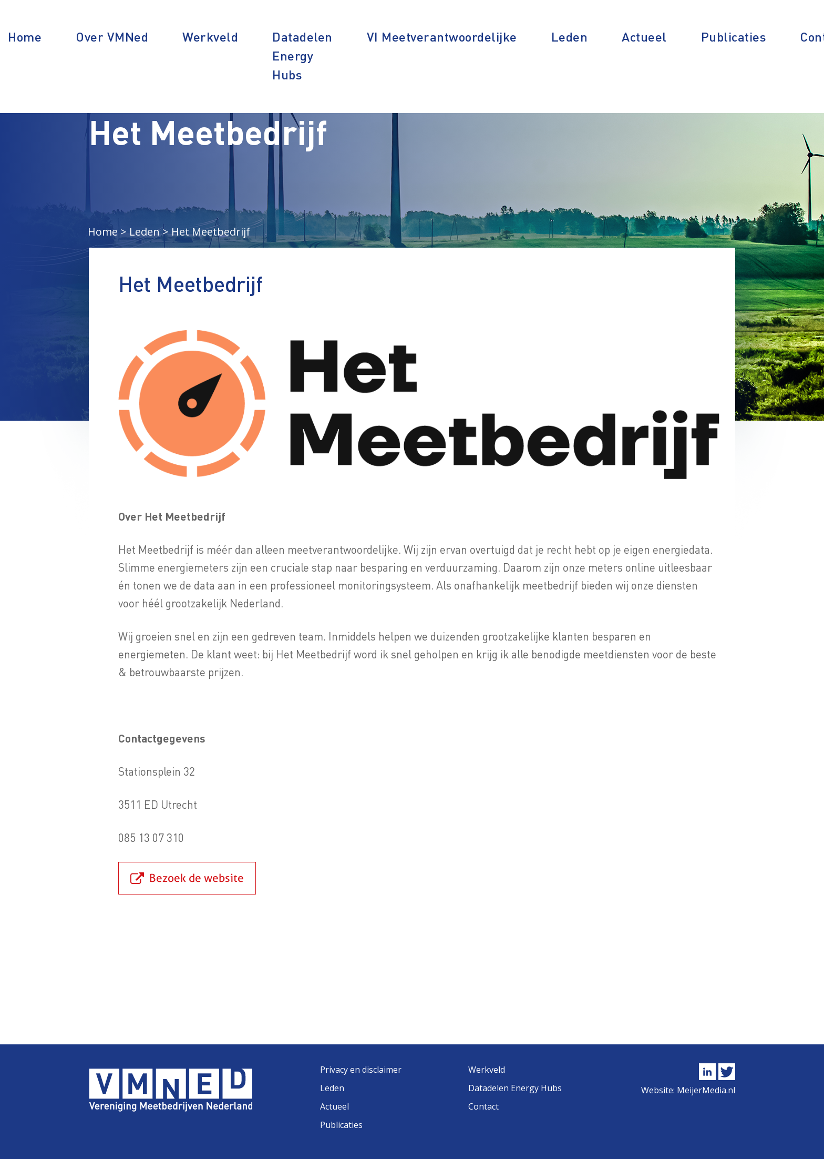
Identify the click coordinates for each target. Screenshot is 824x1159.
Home (25, 36)
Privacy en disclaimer (360, 1069)
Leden (569, 36)
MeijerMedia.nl (706, 1090)
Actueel (644, 36)
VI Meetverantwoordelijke (442, 36)
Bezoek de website (196, 877)
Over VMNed (112, 36)
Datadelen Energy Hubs (302, 55)
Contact (483, 1106)
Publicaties (733, 36)
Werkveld (210, 36)
